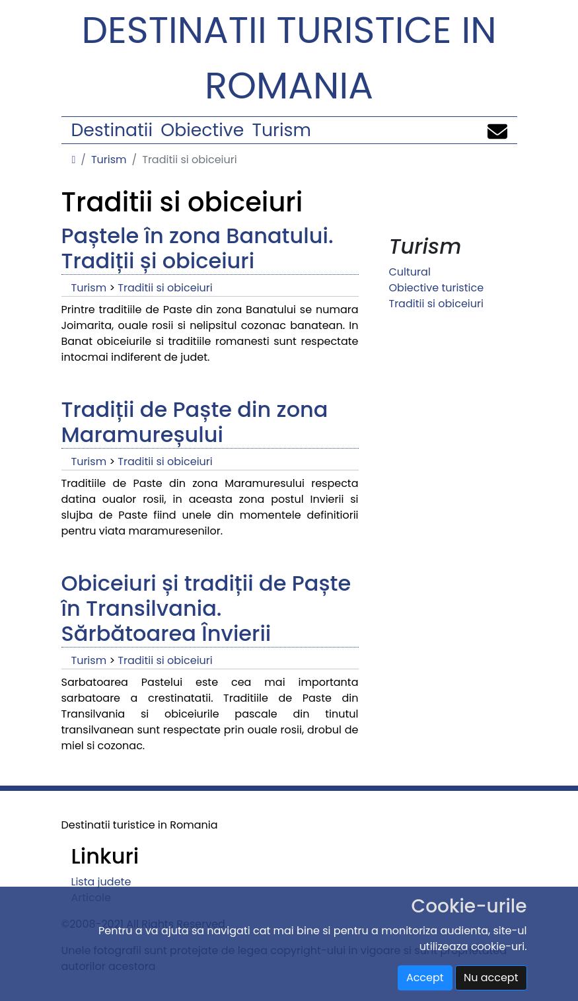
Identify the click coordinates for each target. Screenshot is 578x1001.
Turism (281, 130)
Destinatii (112, 130)
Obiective (202, 130)
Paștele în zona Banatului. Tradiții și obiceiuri (197, 248)
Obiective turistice (436, 287)
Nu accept (491, 977)
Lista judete (101, 881)
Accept (425, 977)
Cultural (410, 271)
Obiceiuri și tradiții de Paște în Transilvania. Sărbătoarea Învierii (206, 608)
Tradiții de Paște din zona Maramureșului (194, 421)
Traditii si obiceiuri (165, 287)
